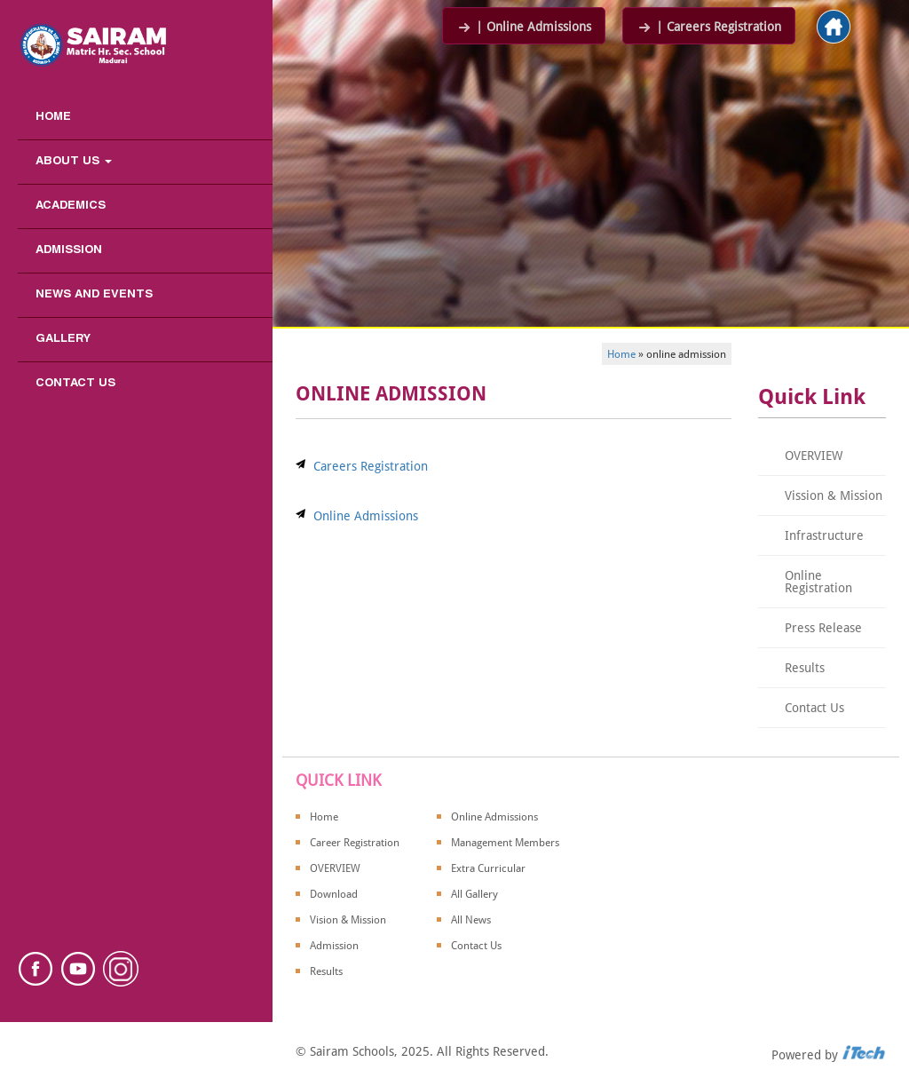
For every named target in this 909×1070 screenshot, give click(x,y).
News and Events (94, 294)
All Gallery (474, 894)
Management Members (505, 842)
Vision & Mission (348, 920)
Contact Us (75, 383)
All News (471, 920)
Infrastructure (824, 535)
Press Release (823, 628)
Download (334, 894)
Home (53, 117)
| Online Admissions (523, 27)
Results (805, 668)
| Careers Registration (708, 27)
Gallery (63, 339)
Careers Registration (370, 466)
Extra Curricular (488, 868)
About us (74, 161)
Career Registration (354, 842)
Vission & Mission (833, 495)
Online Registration (818, 581)
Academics (71, 206)
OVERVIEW (813, 455)
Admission (69, 250)
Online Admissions (365, 516)
